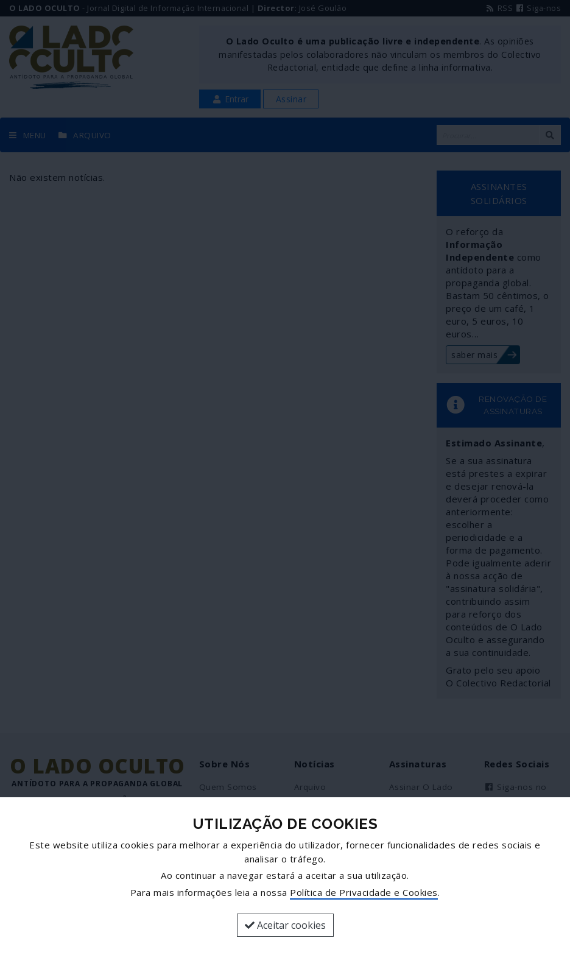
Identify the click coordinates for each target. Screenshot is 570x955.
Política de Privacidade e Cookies (364, 892)
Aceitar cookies (285, 925)
